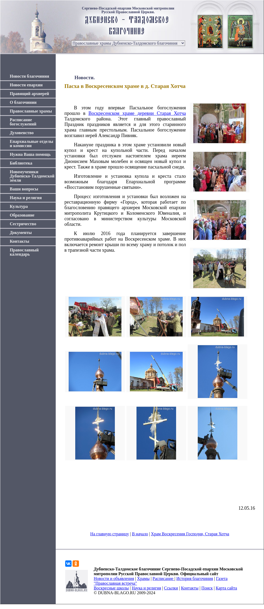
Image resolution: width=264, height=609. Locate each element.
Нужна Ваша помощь (30, 154)
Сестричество (23, 224)
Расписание (164, 578)
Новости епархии (26, 85)
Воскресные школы (111, 588)
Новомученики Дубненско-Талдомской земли (32, 176)
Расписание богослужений (23, 122)
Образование (22, 215)
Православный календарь (24, 252)
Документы (21, 232)
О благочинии (23, 102)
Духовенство (22, 132)
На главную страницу (109, 534)
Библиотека (21, 163)
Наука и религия (26, 197)
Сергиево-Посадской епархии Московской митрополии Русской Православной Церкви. (128, 10)
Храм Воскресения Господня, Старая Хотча (190, 534)
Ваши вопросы (24, 189)
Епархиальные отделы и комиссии (31, 143)
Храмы (143, 578)
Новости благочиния (29, 76)
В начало (140, 534)
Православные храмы (31, 111)
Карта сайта (226, 588)
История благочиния (194, 578)
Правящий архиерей (29, 93)
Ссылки (171, 588)
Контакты (19, 241)
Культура (19, 206)
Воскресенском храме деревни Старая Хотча (137, 113)
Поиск (207, 588)
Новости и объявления (114, 578)
